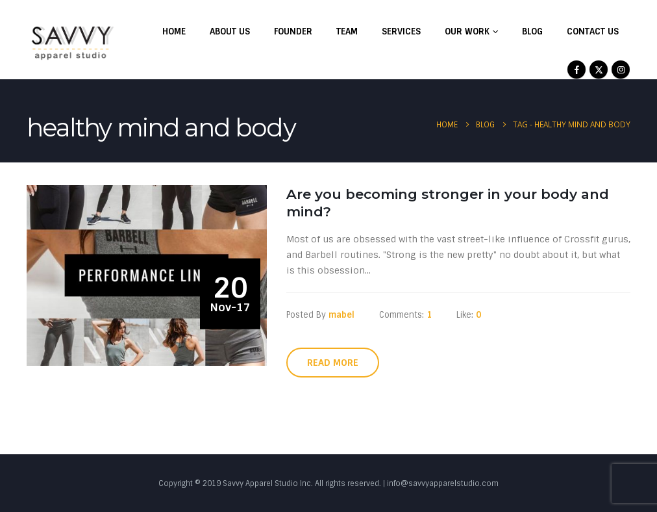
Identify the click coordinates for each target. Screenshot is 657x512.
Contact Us (593, 31)
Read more (332, 362)
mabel (341, 314)
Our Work (467, 31)
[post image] (147, 275)
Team (347, 31)
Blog (532, 31)
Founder (293, 31)
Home (174, 31)
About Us (230, 31)
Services (401, 31)
